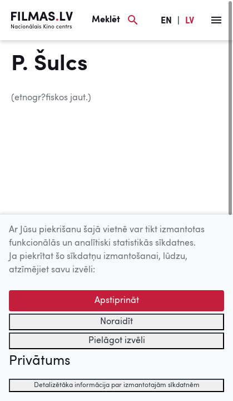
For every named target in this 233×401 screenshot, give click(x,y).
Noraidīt (116, 321)
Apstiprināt (117, 300)
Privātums (39, 361)
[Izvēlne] (216, 20)
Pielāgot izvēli (116, 340)
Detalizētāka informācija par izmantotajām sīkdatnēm (117, 385)
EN (166, 21)
